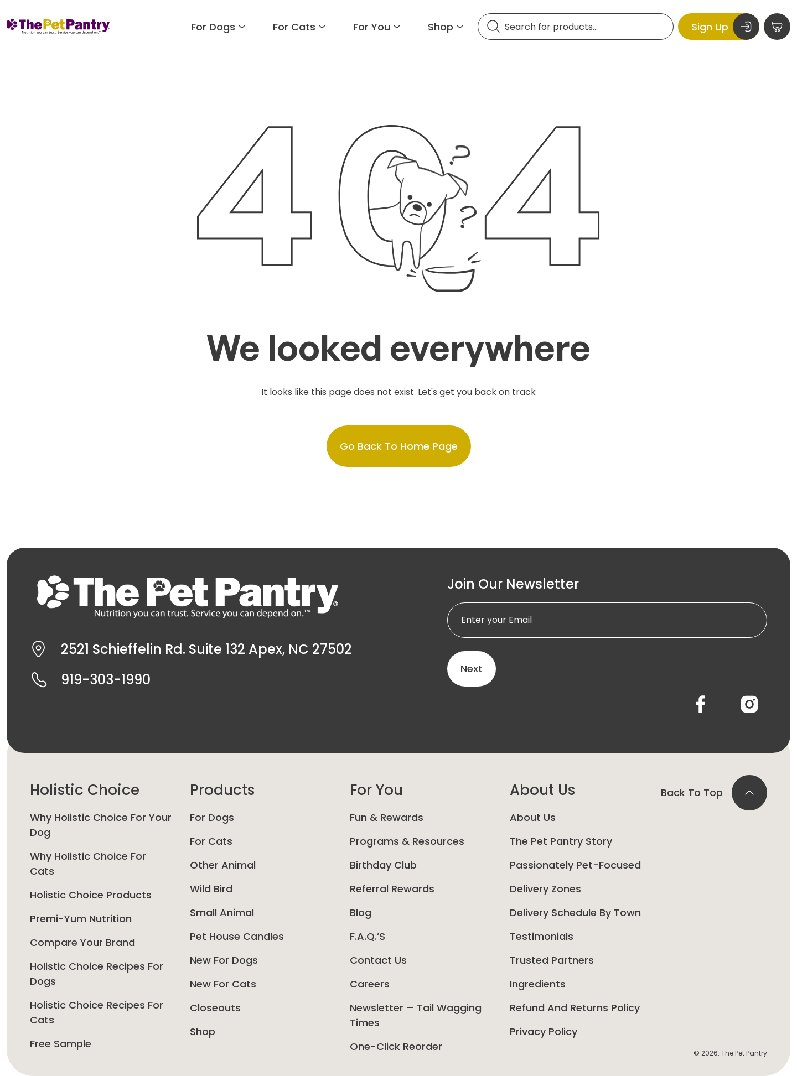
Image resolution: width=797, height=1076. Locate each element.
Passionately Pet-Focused (575, 865)
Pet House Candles (237, 936)
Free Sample (60, 1044)
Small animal (222, 912)
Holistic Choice (84, 790)
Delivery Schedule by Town (575, 912)
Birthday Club (383, 865)
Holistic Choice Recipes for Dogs (96, 973)
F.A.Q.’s (367, 936)
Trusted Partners (552, 960)
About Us (542, 790)
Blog (360, 912)
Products (222, 790)
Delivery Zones (545, 889)
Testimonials (541, 936)
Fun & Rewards (386, 817)
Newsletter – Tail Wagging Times (416, 1015)
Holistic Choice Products (91, 895)
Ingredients (538, 984)
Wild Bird (211, 889)
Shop (202, 1031)
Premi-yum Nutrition (81, 919)
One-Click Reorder (396, 1046)
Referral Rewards (392, 889)
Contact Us (378, 960)
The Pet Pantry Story (561, 841)
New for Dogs (224, 960)
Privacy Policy (543, 1031)
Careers (370, 984)
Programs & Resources (407, 841)
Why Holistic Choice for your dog (101, 824)
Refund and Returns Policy (575, 1008)
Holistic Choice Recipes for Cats (96, 1012)
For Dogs (212, 817)
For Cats (211, 841)
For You (376, 790)
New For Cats (223, 984)
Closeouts (215, 1008)
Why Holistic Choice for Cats (88, 863)
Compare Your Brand (82, 942)
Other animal (223, 865)
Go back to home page (399, 446)
